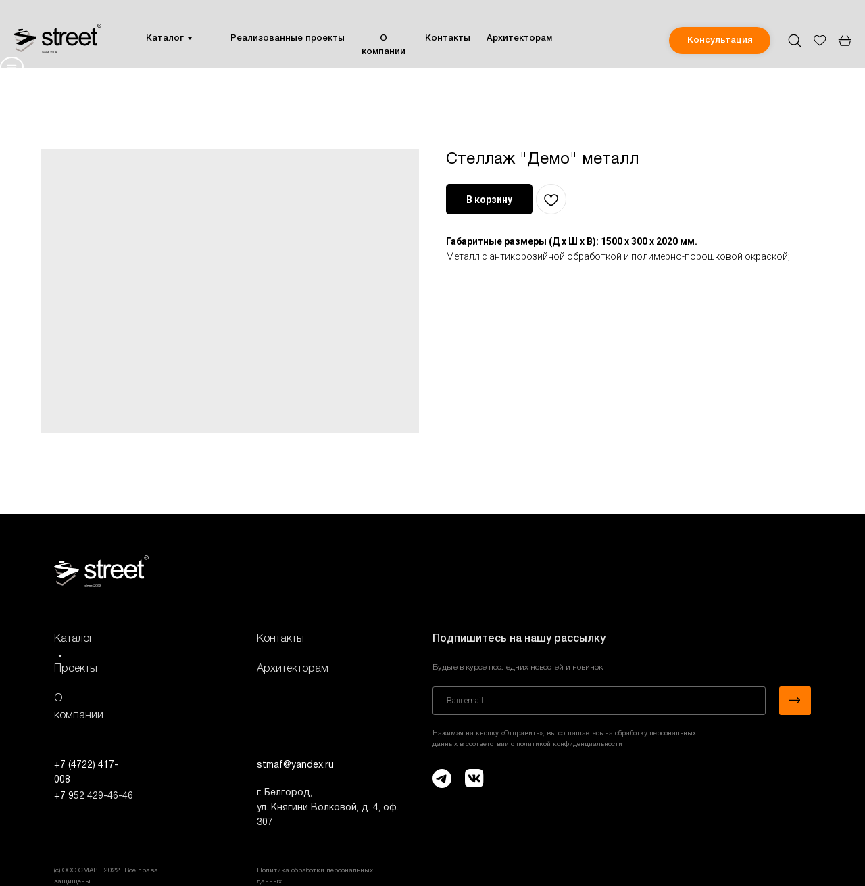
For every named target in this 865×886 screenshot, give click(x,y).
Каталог (165, 38)
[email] (599, 700)
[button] (719, 40)
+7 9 (64, 796)
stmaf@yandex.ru (295, 765)
